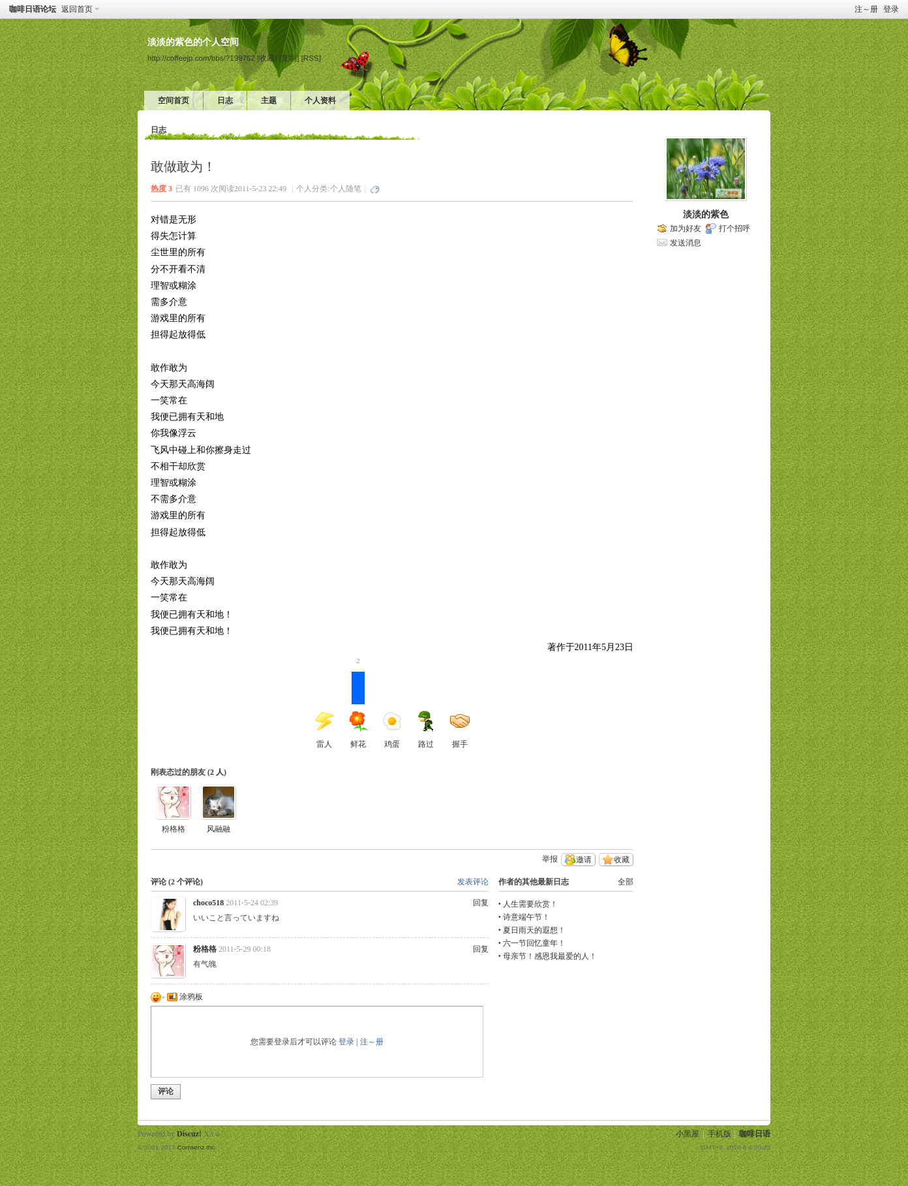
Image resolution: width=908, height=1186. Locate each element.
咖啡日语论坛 (32, 9)
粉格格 (173, 829)
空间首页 (173, 100)
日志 (225, 100)
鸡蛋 (392, 730)
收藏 (621, 859)
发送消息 (685, 242)
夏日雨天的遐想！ (534, 930)
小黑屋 (687, 1133)
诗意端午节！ (526, 917)
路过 (426, 730)
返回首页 (77, 9)
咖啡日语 (754, 1133)
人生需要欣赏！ (530, 904)
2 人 (217, 772)
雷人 (324, 730)
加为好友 (685, 228)
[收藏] (267, 58)
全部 (625, 881)
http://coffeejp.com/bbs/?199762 (201, 58)
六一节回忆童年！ (534, 943)
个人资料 (320, 100)
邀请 (584, 859)
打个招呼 (734, 228)
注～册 (866, 9)
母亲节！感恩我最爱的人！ (550, 956)
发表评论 (473, 881)
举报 (550, 859)
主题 (269, 100)
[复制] (289, 58)
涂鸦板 (185, 996)
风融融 (218, 829)
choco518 (208, 902)
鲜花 (358, 710)
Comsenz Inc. (197, 1147)
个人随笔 (345, 188)
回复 (481, 902)
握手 (459, 730)
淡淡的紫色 (706, 214)
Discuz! (189, 1133)
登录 (891, 9)
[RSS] (311, 58)
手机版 (719, 1133)
